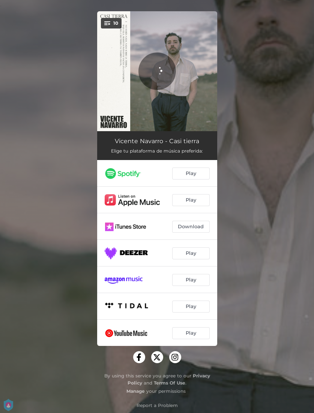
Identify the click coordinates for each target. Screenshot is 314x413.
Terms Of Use (169, 383)
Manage (135, 391)
